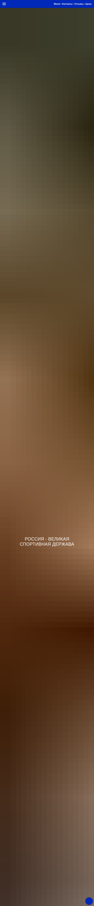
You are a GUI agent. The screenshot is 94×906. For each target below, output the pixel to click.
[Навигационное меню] (4, 4)
